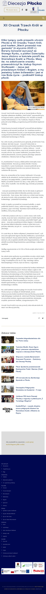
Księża (4, 550)
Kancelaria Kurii (6, 544)
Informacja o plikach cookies (9, 556)
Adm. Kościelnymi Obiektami (9, 530)
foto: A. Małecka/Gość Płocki (36, 107)
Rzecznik (5, 541)
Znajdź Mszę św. (7, 469)
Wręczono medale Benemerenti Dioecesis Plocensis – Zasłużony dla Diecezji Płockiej (28, 359)
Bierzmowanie (6, 493)
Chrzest (5, 488)
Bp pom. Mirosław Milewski (9, 513)
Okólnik (5, 477)
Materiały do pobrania (7, 480)
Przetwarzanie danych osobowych (10, 553)
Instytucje (3, 522)
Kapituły (5, 536)
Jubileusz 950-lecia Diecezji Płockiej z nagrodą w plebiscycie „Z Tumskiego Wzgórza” (29, 399)
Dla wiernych (4, 464)
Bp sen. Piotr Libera (7, 516)
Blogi (4, 472)
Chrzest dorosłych (7, 491)
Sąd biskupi (5, 527)
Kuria (4, 524)
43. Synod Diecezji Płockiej (9, 482)
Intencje (5, 505)
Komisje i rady (6, 533)
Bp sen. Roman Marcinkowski (9, 519)
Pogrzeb (4, 499)
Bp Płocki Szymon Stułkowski (9, 510)
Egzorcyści (5, 502)
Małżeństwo (5, 496)
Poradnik (3, 485)
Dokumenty (4, 475)
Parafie (4, 547)
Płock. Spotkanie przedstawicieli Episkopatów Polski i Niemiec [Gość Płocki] (29, 369)
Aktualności (5, 466)
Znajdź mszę (11, 10)
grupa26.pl (39, 589)
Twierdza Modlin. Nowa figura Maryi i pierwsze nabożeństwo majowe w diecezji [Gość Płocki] (28, 349)
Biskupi (3, 508)
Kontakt (3, 539)
